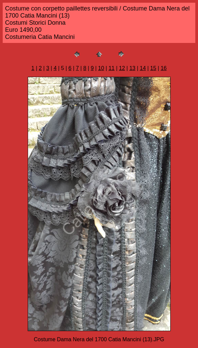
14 (143, 68)
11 (111, 68)
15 (153, 68)
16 (163, 68)
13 (132, 68)
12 (122, 68)
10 (101, 68)
